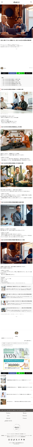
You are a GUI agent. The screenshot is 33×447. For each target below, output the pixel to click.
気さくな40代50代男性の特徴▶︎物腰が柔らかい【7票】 (12, 84)
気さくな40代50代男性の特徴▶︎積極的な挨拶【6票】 (12, 83)
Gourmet (25, 416)
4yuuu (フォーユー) (14, 436)
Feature (25, 418)
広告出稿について (23, 433)
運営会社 (8, 436)
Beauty (24, 413)
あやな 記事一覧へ (27, 340)
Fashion (8, 413)
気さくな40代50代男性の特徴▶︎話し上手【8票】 (11, 80)
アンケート (9, 345)
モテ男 (15, 343)
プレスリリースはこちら (11, 433)
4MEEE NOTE (8, 421)
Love (8, 416)
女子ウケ (9, 343)
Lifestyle (8, 418)
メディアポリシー (7, 435)
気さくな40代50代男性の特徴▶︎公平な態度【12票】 (12, 82)
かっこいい (20, 343)
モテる (26, 343)
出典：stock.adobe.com (28, 38)
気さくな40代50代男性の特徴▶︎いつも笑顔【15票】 (12, 79)
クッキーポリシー (21, 435)
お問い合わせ (17, 433)
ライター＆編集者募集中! (22, 436)
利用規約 (2, 435)
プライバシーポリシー (14, 435)
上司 (4, 345)
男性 (4, 343)
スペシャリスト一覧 (28, 435)
